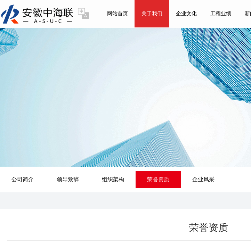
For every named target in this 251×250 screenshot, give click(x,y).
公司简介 (22, 179)
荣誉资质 (158, 179)
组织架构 (113, 179)
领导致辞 (68, 179)
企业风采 (203, 179)
